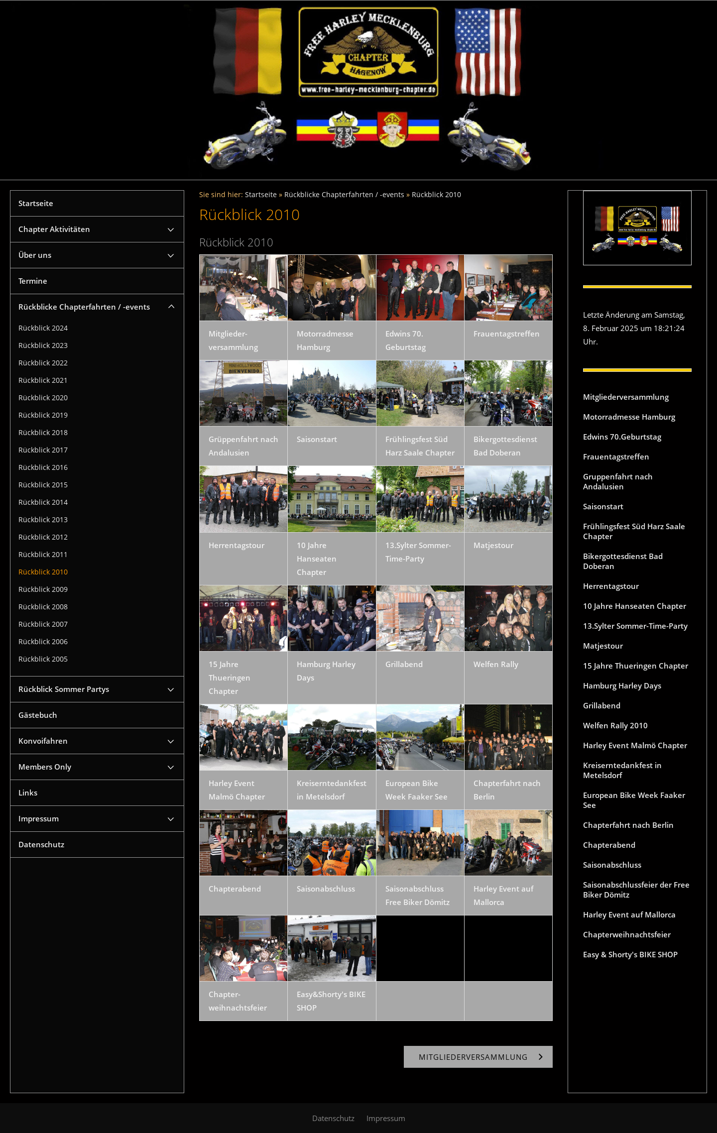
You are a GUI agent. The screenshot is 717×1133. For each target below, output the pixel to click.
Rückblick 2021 (43, 380)
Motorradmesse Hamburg (629, 417)
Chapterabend (609, 845)
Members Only (44, 767)
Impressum (38, 818)
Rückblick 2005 (43, 659)
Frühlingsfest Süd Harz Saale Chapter (634, 531)
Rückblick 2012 (43, 537)
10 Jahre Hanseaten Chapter (634, 606)
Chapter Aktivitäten (54, 229)
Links (27, 792)
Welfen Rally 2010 (615, 725)
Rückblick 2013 (43, 519)
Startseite (35, 203)
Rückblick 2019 (43, 415)
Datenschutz (41, 844)
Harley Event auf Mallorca (629, 914)
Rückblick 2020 (43, 397)
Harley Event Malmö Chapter (635, 745)
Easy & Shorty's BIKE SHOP (630, 954)
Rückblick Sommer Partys (63, 689)
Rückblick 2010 (43, 571)
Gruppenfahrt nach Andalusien (618, 481)
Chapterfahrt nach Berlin (628, 825)
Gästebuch (37, 715)
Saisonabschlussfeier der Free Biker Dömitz (636, 890)
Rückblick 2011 (43, 554)
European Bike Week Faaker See (634, 800)
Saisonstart (603, 506)
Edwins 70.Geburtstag (622, 437)
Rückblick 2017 (43, 450)
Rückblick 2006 (43, 641)
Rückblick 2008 (43, 606)
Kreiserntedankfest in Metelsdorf (622, 770)
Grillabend (601, 705)
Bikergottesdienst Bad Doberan (623, 561)
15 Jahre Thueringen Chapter (635, 666)
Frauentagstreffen (616, 456)
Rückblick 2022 (43, 362)
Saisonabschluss (612, 865)
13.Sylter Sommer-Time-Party (635, 626)
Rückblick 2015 (43, 484)
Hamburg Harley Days (622, 685)
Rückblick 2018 (43, 432)
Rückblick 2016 (43, 467)
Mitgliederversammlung (626, 397)
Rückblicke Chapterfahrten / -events (84, 307)
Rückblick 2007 (43, 624)
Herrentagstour (611, 586)
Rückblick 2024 (43, 328)
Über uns (34, 255)
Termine (32, 281)
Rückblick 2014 (43, 502)
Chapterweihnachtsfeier (627, 934)
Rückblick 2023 (43, 345)
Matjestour (603, 646)
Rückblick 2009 (43, 589)
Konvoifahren (43, 741)
